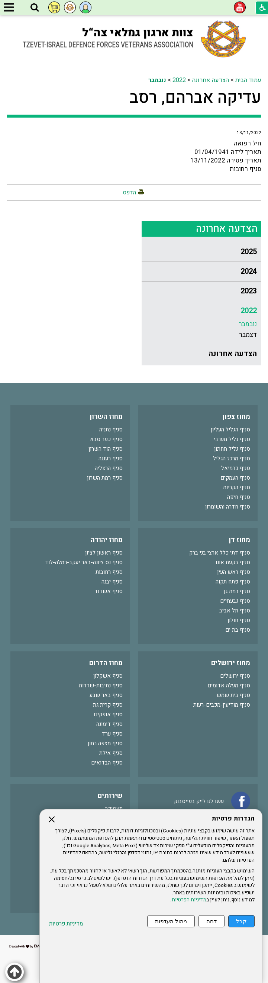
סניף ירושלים (235, 676)
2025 (248, 251)
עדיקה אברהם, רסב (195, 97)
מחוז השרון (106, 417)
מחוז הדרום (106, 663)
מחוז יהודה (107, 540)
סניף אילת (111, 753)
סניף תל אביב (234, 610)
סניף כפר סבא (106, 439)
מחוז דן (239, 540)
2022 (179, 80)
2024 (248, 271)
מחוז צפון (236, 417)
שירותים (110, 796)
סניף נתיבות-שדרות (101, 685)
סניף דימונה (109, 724)
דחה (211, 921)
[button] (34, 8)
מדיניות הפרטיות (189, 900)
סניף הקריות (236, 487)
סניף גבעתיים (235, 601)
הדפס (129, 192)
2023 (248, 291)
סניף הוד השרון (105, 449)
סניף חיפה (238, 497)
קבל (241, 921)
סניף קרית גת (108, 705)
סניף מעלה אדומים (228, 685)
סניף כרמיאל (235, 468)
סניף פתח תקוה (233, 582)
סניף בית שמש (233, 695)
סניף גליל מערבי (232, 439)
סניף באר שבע (106, 695)
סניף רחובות (109, 572)
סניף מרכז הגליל (231, 458)
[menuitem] (201, 252)
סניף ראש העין (233, 572)
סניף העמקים (235, 478)
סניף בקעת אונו (233, 562)
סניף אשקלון (108, 676)
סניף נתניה (111, 429)
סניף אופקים (108, 714)
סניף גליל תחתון (232, 449)
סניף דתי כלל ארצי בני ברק (219, 553)
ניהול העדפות (171, 921)
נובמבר (157, 80)
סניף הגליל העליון (230, 429)
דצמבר (248, 334)
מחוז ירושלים (230, 663)
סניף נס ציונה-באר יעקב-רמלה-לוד (84, 562)
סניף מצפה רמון (105, 743)
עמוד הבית (248, 80)
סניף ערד (112, 734)
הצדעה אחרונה (210, 80)
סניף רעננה (111, 458)
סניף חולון (238, 620)
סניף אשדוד (108, 591)
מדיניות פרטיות (66, 923)
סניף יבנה (112, 582)
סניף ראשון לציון (104, 553)
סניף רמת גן (237, 591)
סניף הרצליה (109, 468)
